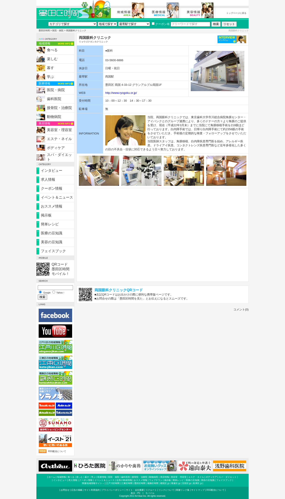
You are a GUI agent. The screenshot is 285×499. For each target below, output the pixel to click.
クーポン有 (161, 24)
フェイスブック (53, 251)
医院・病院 (57, 30)
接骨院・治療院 (59, 108)
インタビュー (51, 170)
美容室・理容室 (59, 130)
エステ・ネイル (59, 139)
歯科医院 (54, 99)
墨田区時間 (44, 30)
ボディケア (56, 148)
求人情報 (48, 179)
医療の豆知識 (51, 233)
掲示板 (46, 215)
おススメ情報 (51, 206)
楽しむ (52, 59)
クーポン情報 (51, 188)
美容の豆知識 (51, 242)
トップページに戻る (236, 13)
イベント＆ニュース (57, 197)
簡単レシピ (50, 224)
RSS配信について (57, 451)
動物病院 (54, 117)
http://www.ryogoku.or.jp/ (121, 92)
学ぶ (50, 77)
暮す (50, 68)
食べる (52, 50)
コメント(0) (241, 309)
